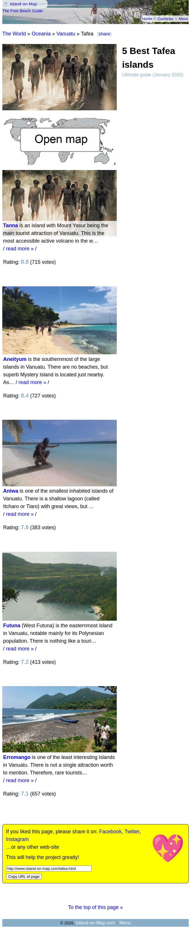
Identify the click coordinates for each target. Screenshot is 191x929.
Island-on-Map (23, 3)
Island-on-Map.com (95, 922)
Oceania (41, 34)
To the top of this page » (95, 907)
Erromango (17, 757)
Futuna (11, 625)
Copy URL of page (23, 876)
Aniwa (10, 491)
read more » (20, 248)
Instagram (17, 839)
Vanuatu (66, 34)
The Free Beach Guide (22, 11)
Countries (166, 19)
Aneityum (15, 359)
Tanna (10, 225)
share (104, 33)
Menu (183, 19)
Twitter (131, 831)
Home (147, 19)
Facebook (110, 831)
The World (14, 34)
